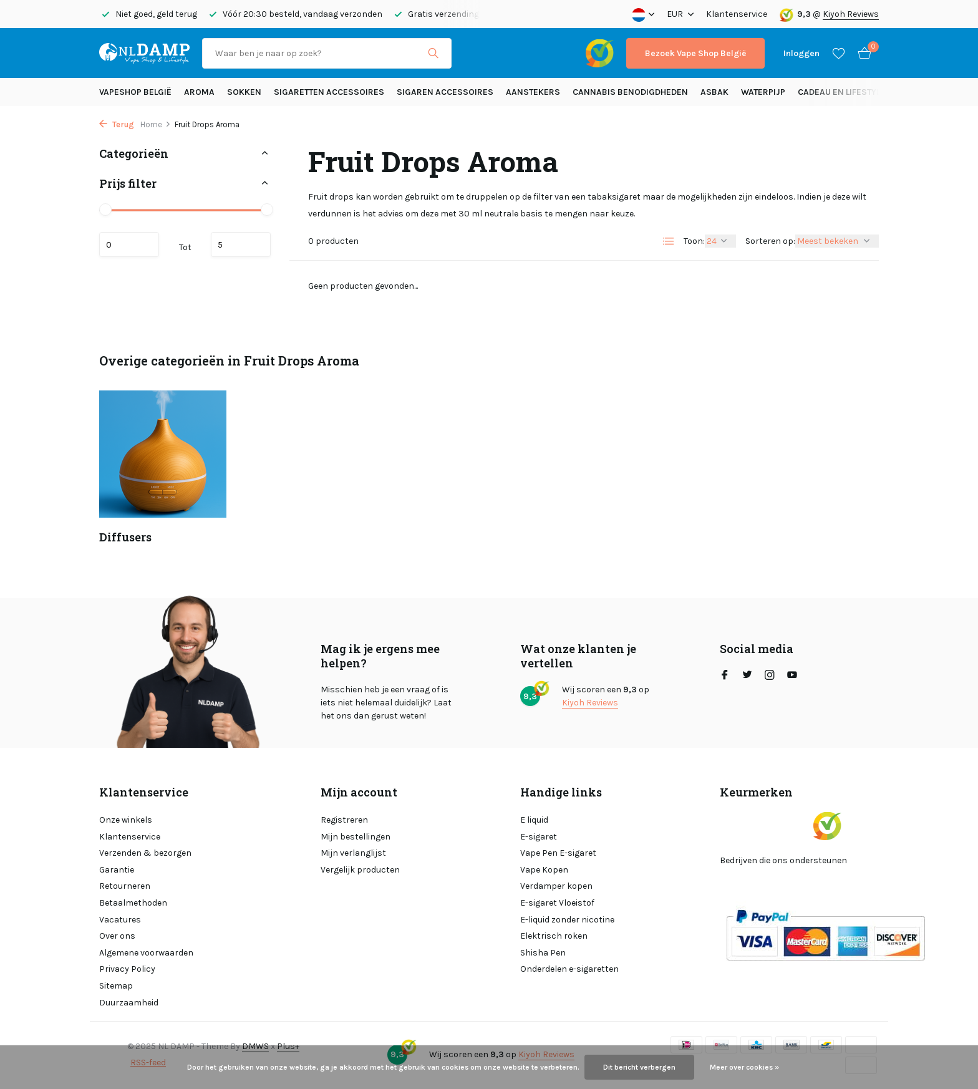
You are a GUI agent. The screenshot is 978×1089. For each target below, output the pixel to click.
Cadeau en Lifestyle (841, 92)
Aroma (199, 92)
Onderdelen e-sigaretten (569, 969)
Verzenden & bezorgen (145, 853)
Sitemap (116, 985)
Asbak (714, 92)
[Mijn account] (801, 53)
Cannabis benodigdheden (630, 92)
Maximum (241, 244)
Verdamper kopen (556, 886)
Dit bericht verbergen (639, 1067)
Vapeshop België (135, 92)
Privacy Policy (127, 969)
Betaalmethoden (133, 903)
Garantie (116, 869)
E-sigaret (538, 836)
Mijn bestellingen (355, 836)
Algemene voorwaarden (146, 952)
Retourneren (124, 886)
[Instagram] (770, 676)
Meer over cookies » (744, 1067)
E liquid (534, 820)
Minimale (129, 244)
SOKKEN (244, 92)
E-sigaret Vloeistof (557, 903)
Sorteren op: (770, 241)
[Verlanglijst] (838, 53)
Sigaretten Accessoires (329, 92)
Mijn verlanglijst (353, 853)
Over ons (117, 936)
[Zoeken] (327, 53)
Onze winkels (125, 820)
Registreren (344, 820)
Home (155, 124)
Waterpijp (763, 92)
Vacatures (120, 919)
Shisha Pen (543, 952)
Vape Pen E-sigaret (558, 853)
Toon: (694, 241)
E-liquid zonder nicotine (567, 919)
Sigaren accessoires (445, 92)
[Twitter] (747, 676)
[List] (668, 241)
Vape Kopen (544, 869)
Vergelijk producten (360, 869)
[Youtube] (792, 676)
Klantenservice (736, 14)
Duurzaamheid (128, 1002)
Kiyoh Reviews (851, 14)
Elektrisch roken (554, 936)
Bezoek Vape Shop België (695, 53)
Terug (116, 124)
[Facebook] (725, 676)
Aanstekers (533, 92)
